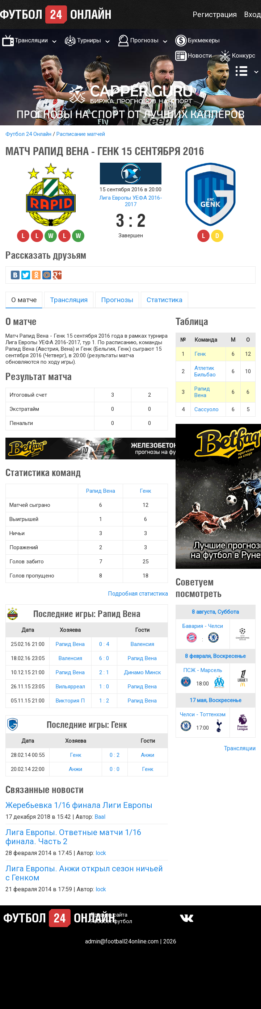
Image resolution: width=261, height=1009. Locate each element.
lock (101, 853)
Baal (99, 816)
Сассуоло (206, 409)
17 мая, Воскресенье (215, 700)
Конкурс (243, 55)
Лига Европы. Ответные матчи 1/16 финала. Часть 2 (73, 837)
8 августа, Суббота (215, 612)
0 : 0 (114, 769)
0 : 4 (104, 644)
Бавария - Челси (202, 626)
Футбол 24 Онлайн (28, 134)
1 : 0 (104, 686)
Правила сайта (108, 915)
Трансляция (69, 300)
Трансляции (31, 40)
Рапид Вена (100, 491)
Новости (200, 55)
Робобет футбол (111, 921)
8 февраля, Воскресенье (215, 656)
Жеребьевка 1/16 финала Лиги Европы (78, 805)
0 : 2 (114, 755)
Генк (145, 491)
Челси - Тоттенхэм (203, 714)
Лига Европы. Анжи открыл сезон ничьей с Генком (84, 873)
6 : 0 (104, 658)
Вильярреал (70, 686)
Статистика (164, 300)
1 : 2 (104, 700)
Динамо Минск (142, 672)
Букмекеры (204, 40)
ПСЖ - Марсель (202, 670)
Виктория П (70, 700)
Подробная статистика (138, 593)
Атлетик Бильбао (205, 371)
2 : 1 (104, 672)
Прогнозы (144, 40)
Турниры (89, 40)
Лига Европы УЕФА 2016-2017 (130, 201)
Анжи (147, 755)
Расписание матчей (80, 134)
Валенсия (142, 644)
